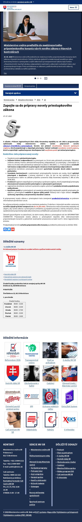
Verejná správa (29, 86)
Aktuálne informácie (25, 100)
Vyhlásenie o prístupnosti (67, 512)
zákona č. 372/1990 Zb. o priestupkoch (17, 146)
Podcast (60, 450)
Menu (73, 7)
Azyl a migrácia (37, 474)
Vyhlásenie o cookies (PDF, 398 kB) (18, 515)
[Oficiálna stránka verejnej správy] (26, 2)
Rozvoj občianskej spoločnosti (36, 494)
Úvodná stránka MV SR (13, 86)
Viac (5, 73)
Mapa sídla (51, 512)
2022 (38, 100)
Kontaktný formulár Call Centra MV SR (13, 482)
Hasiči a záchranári (38, 480)
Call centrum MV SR (65, 474)
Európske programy (39, 468)
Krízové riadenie (37, 483)
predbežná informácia (60, 198)
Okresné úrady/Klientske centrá (39, 463)
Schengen (35, 486)
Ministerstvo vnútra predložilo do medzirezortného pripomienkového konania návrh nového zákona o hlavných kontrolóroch (37, 49)
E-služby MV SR (63, 456)
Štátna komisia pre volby (39, 456)
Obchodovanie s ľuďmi (66, 462)
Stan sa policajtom (65, 453)
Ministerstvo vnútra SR (40, 450)
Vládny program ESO (65, 471)
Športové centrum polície (37, 503)
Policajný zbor (37, 471)
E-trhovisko (62, 477)
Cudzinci (60, 465)
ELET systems (40, 512)
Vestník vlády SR (10, 274)
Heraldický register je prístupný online (18, 279)
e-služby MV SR (10, 247)
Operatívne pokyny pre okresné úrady (17, 277)
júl (45, 100)
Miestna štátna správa (66, 468)
